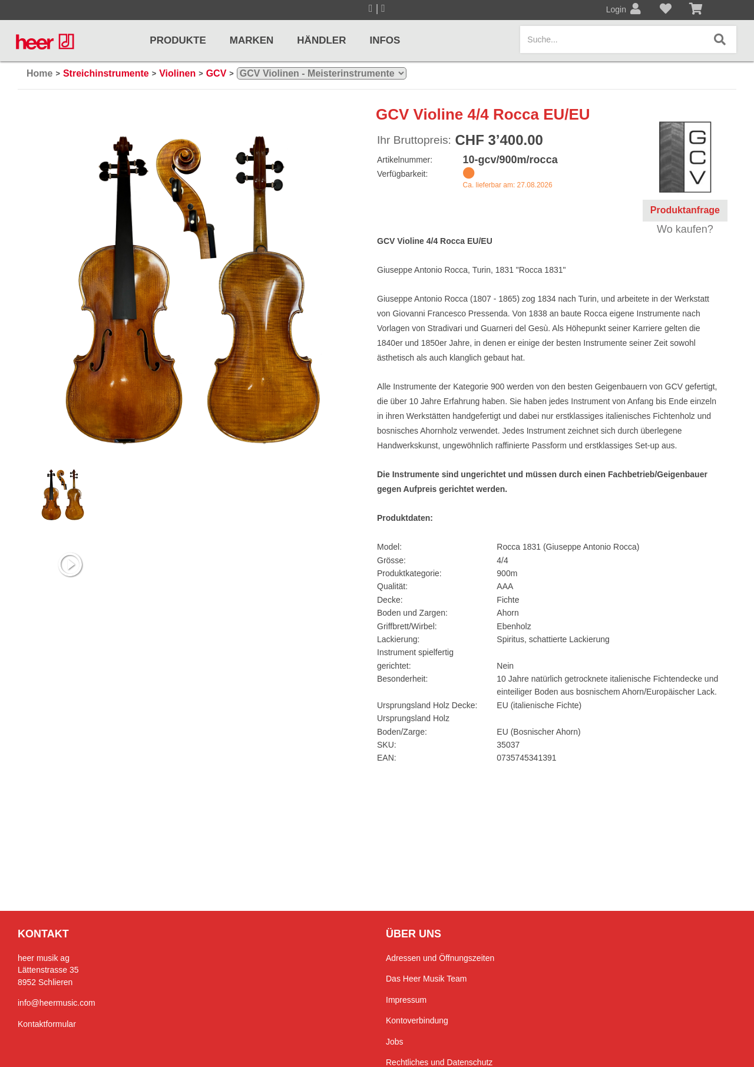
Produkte (178, 40)
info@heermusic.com (56, 1002)
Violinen (177, 73)
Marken (252, 40)
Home (39, 73)
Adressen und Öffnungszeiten (440, 958)
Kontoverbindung (417, 1020)
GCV (216, 73)
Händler (321, 40)
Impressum (406, 1000)
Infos (384, 40)
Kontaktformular (47, 1024)
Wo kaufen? (685, 229)
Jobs (395, 1041)
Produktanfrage (685, 210)
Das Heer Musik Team (426, 978)
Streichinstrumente (106, 73)
